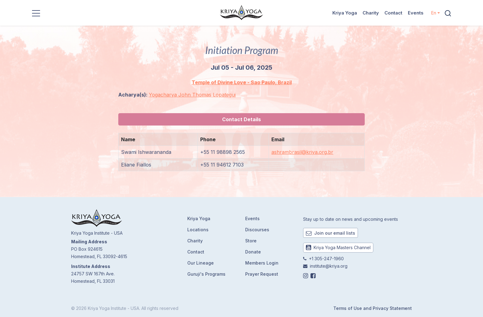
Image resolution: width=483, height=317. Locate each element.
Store (251, 240)
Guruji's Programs (206, 274)
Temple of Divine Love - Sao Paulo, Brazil (242, 82)
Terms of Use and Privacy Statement (372, 308)
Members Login (261, 263)
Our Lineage (200, 263)
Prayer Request (261, 274)
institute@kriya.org (328, 266)
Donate (253, 251)
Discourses (257, 229)
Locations (198, 229)
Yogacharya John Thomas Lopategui (192, 95)
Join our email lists (330, 233)
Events (416, 13)
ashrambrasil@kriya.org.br (302, 152)
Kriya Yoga (344, 13)
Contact (393, 13)
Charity (371, 13)
